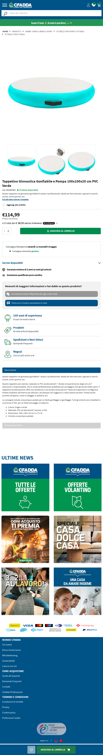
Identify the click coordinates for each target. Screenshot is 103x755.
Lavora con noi (9, 666)
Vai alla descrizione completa (15, 199)
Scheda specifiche (13, 425)
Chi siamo (7, 644)
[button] (88, 5)
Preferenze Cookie (11, 718)
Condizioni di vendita (12, 701)
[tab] (51, 263)
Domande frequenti (12, 681)
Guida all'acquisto (11, 675)
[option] (51, 92)
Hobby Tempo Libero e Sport (38, 31)
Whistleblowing (9, 655)
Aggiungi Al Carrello (56, 749)
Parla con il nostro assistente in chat (27, 303)
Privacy (5, 707)
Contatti (6, 686)
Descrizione (10, 370)
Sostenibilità (8, 660)
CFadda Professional (12, 692)
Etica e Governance (11, 650)
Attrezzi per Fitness (15, 34)
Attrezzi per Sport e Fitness (70, 31)
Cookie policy (8, 712)
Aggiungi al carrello (60, 231)
